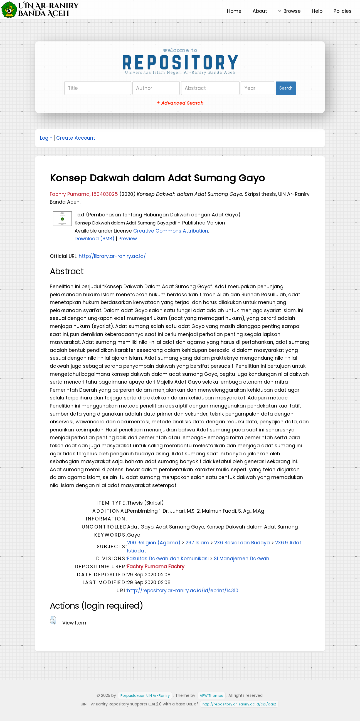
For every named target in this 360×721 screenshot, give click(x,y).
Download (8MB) (94, 238)
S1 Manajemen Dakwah (241, 558)
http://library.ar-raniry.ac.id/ (112, 256)
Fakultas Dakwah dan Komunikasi (168, 558)
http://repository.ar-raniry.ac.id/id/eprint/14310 (182, 590)
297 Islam (197, 542)
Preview (128, 238)
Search (285, 88)
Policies (343, 11)
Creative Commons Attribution (170, 231)
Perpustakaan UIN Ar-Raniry (145, 695)
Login (46, 138)
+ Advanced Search (180, 103)
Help (317, 11)
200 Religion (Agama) (153, 542)
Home (234, 11)
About (260, 11)
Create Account (75, 138)
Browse (292, 11)
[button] (53, 620)
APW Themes (211, 695)
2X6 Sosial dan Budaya (242, 542)
